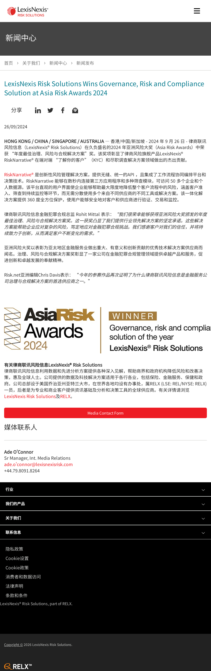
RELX (65, 396)
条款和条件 (17, 595)
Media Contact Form (105, 413)
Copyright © (13, 644)
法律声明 (14, 586)
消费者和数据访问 (23, 576)
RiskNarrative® (19, 174)
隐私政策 (14, 548)
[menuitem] (107, 549)
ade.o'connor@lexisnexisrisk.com (38, 464)
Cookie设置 (17, 558)
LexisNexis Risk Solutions (30, 396)
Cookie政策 (17, 567)
